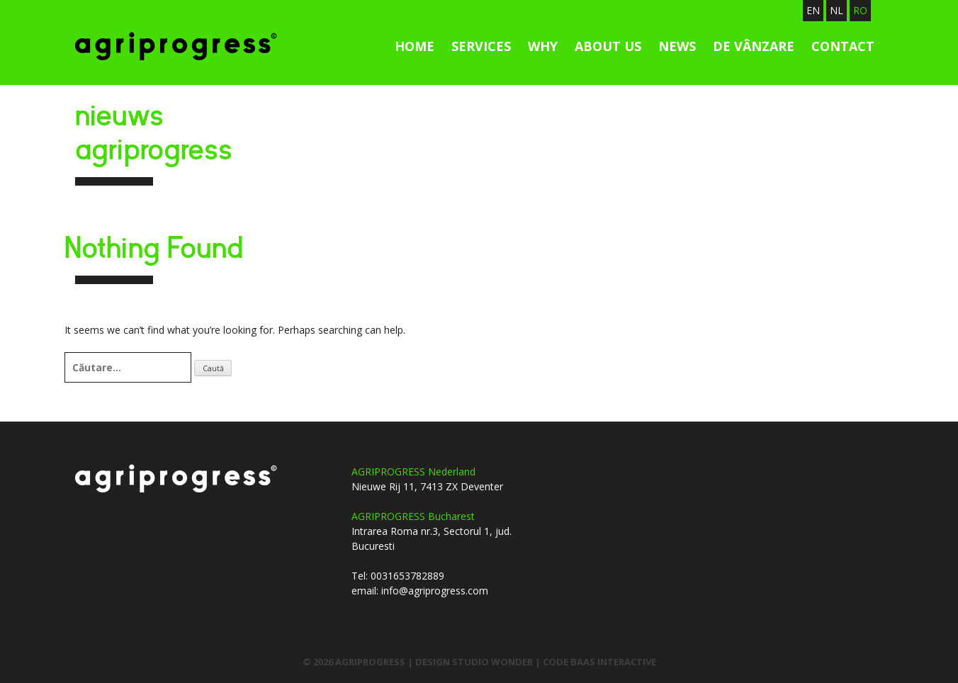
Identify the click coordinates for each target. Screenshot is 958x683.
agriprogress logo (176, 478)
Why (543, 46)
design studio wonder (475, 661)
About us (608, 46)
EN (813, 10)
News (677, 46)
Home (414, 46)
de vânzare (753, 46)
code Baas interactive (599, 661)
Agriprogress (176, 46)
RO (860, 10)
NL (836, 10)
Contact (842, 46)
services (481, 46)
